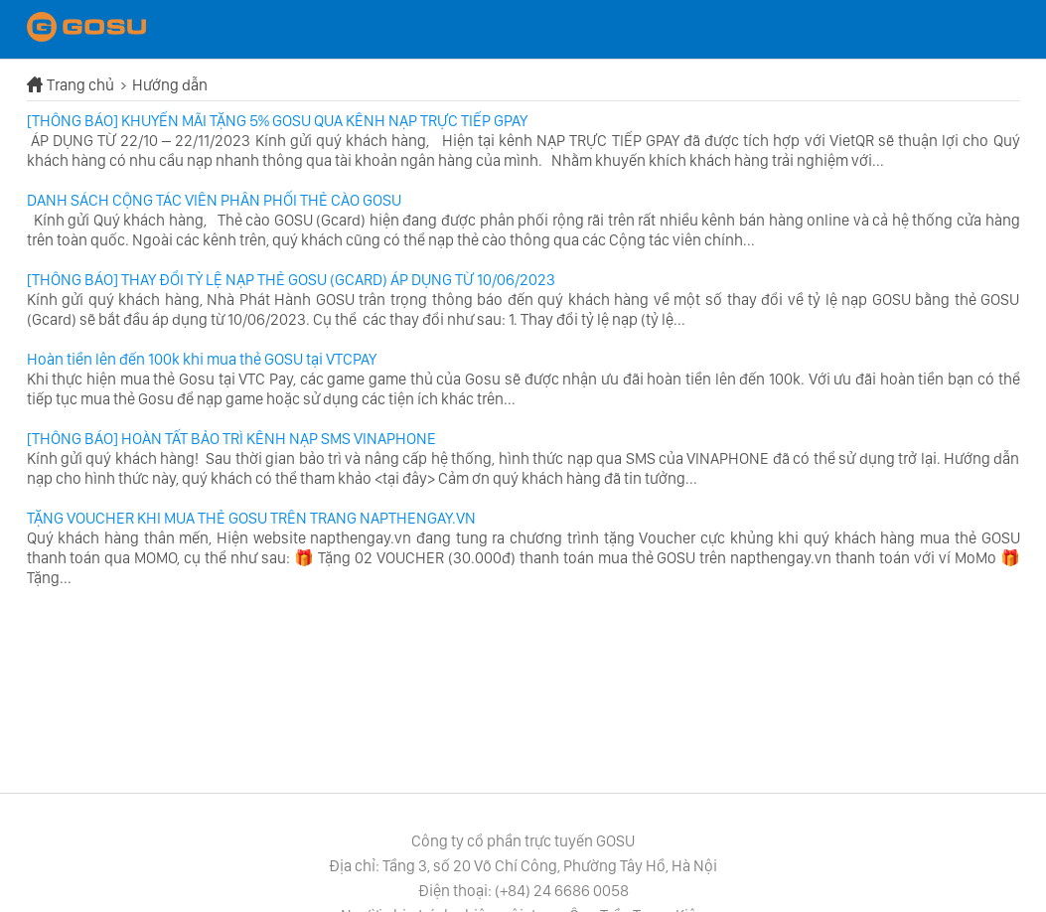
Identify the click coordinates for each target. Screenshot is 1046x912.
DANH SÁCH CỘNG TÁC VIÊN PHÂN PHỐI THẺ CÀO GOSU (214, 200)
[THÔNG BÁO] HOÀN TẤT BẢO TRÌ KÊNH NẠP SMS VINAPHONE (231, 438)
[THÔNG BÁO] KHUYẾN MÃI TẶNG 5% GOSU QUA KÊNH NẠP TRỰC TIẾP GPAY (277, 120)
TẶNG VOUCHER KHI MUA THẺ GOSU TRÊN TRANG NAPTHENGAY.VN (251, 518)
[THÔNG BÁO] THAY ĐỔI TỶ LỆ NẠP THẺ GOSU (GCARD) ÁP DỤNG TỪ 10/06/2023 (291, 279)
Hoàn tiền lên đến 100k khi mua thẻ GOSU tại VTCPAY (201, 359)
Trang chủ (82, 85)
